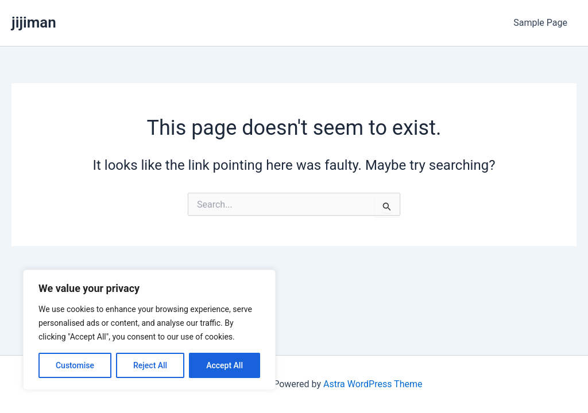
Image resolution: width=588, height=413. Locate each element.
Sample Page (540, 22)
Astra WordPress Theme (372, 384)
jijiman (33, 22)
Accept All (224, 365)
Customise (75, 365)
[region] (149, 330)
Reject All (150, 365)
